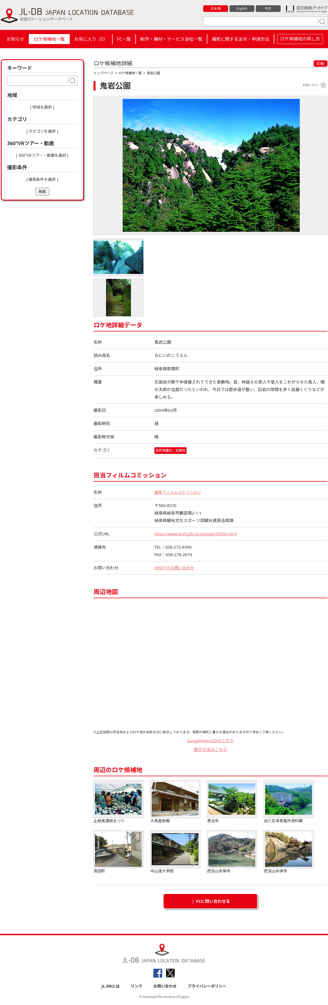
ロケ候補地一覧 (49, 39)
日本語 (215, 8)
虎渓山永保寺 (232, 852)
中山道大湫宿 (175, 852)
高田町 (118, 852)
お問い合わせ (165, 986)
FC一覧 (124, 39)
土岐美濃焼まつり (118, 801)
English (242, 8)
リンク (136, 986)
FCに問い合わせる (213, 901)
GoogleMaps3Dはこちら (210, 740)
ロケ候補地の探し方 (300, 39)
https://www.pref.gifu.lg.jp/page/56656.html (197, 533)
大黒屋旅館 (175, 801)
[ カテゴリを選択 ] (42, 131)
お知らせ (15, 39)
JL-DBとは (111, 986)
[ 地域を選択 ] (42, 107)
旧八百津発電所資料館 (289, 801)
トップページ (103, 73)
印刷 (320, 63)
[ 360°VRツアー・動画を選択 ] (42, 155)
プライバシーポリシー (207, 986)
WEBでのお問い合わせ (175, 567)
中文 (268, 8)
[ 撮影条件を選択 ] (42, 179)
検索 (42, 191)
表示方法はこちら (210, 749)
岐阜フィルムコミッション (179, 492)
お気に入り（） (91, 39)
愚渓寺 (232, 801)
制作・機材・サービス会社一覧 (171, 39)
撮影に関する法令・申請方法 (240, 39)
